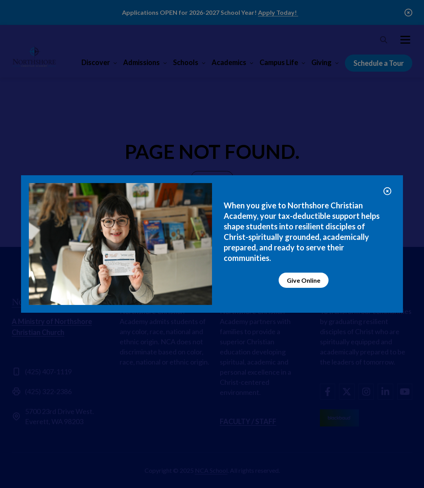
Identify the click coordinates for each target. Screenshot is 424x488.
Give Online (303, 280)
